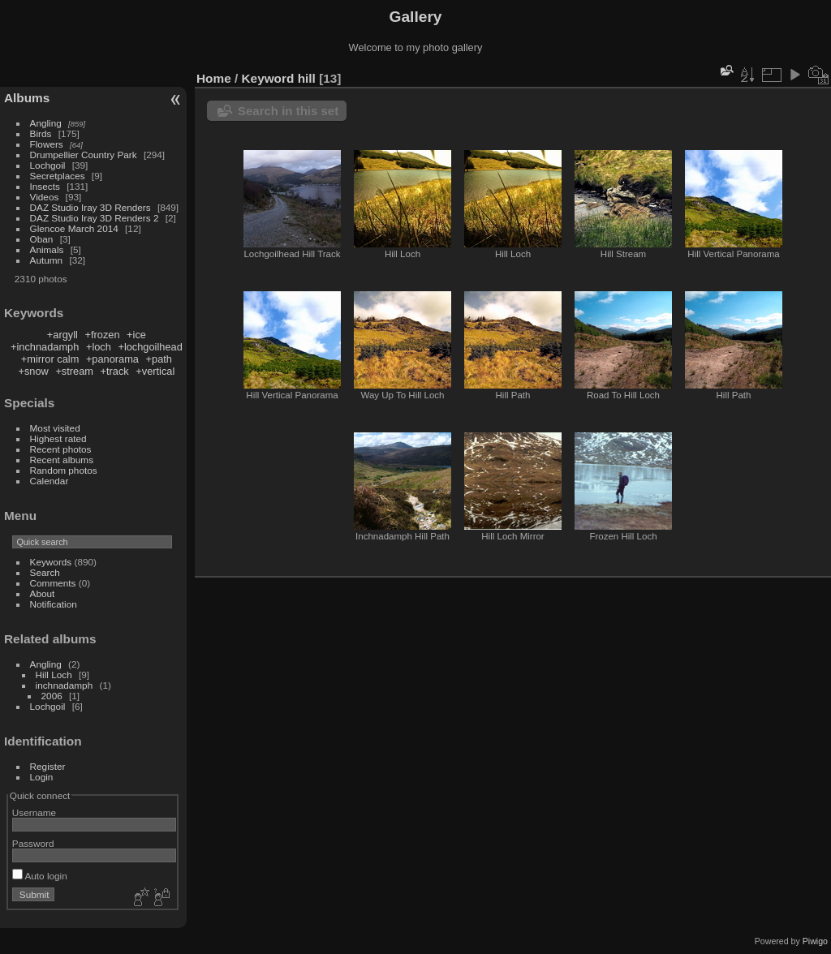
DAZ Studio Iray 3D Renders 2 (94, 218)
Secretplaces (57, 175)
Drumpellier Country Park (83, 154)
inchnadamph (64, 685)
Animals (47, 249)
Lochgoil (48, 165)
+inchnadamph (45, 347)
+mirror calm (50, 359)
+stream (74, 371)
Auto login (39, 875)
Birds (41, 133)
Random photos (63, 470)
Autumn (46, 260)
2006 (51, 695)
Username (34, 812)
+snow (33, 371)
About (42, 593)
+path (159, 359)
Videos (44, 196)
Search (45, 572)
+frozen (101, 335)
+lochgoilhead (150, 347)
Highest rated (58, 438)
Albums (27, 98)
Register (48, 766)
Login (42, 776)
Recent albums (61, 459)
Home (213, 78)
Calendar (49, 480)
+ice (136, 335)
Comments (53, 583)
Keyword (268, 78)
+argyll (62, 335)
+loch (98, 347)
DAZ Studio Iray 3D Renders (90, 207)
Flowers (46, 144)
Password (33, 843)
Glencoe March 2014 (74, 228)
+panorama (112, 359)
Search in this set (288, 111)
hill (307, 78)
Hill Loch (54, 674)
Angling (46, 123)
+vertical (155, 371)
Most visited (55, 428)
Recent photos (61, 449)
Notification (53, 604)
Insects (45, 186)
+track (115, 371)
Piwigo (815, 941)
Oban (42, 239)
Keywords (51, 561)
